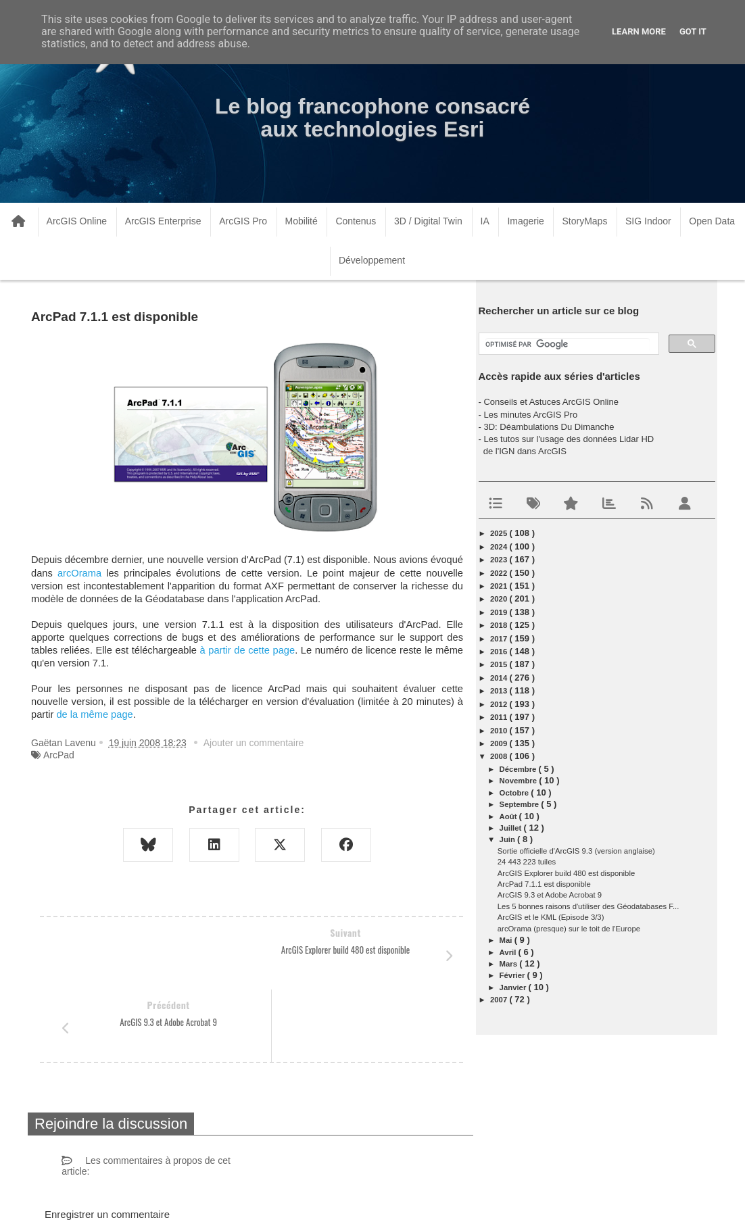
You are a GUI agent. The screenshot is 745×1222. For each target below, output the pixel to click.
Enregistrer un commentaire (107, 1142)
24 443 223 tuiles (527, 862)
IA (485, 221)
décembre (519, 769)
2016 (499, 651)
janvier (514, 987)
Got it (692, 31)
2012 (499, 704)
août (509, 816)
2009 (499, 743)
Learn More (639, 31)
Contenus (355, 221)
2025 (499, 533)
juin (508, 839)
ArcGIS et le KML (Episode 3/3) (551, 917)
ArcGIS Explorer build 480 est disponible (566, 873)
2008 (499, 756)
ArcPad (58, 755)
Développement (372, 260)
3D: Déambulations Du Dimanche (548, 427)
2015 (499, 664)
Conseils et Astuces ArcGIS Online (550, 402)
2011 (499, 717)
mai (507, 940)
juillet (512, 828)
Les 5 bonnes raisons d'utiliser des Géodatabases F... (588, 906)
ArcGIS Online (77, 221)
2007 (499, 1000)
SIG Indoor (648, 221)
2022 (499, 573)
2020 (499, 599)
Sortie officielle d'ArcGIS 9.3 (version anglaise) (576, 851)
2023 (499, 560)
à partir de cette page (247, 650)
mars (510, 964)
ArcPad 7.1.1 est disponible (544, 884)
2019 (499, 612)
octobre (515, 793)
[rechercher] (567, 344)
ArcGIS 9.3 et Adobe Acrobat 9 (550, 895)
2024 (499, 547)
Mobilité (301, 221)
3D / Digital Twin (428, 221)
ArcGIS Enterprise (163, 221)
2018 (499, 625)
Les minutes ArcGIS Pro (530, 415)
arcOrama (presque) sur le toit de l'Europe (569, 929)
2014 (499, 678)
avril (509, 952)
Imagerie (525, 221)
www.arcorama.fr (186, 1194)
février (513, 975)
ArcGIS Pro (243, 221)
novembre (519, 781)
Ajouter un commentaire (253, 742)
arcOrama (79, 573)
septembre (521, 804)
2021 (499, 586)
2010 (499, 731)
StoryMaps (584, 221)
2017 (499, 639)
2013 (499, 691)
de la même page (94, 714)
